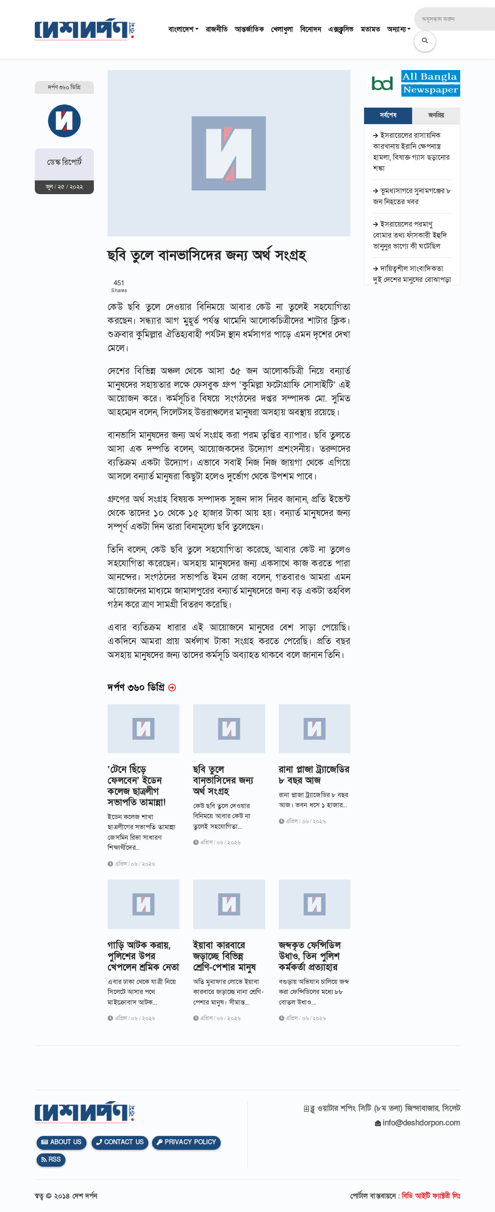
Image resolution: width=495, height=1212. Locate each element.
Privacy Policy (187, 1142)
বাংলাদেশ (181, 29)
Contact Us (120, 1142)
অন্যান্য (396, 29)
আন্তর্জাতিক (249, 29)
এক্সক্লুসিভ (341, 29)
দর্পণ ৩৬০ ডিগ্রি (64, 87)
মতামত (370, 29)
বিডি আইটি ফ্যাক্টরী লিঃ (431, 1196)
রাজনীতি (217, 29)
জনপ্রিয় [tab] (436, 115)
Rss (51, 1160)
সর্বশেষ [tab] (388, 115)
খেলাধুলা (282, 29)
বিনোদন (310, 29)
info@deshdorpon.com (422, 1123)
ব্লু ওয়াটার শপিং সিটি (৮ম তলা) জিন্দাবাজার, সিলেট (385, 1108)
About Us (61, 1142)
